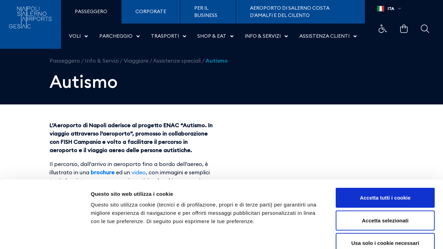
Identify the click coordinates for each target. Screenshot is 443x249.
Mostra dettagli (364, 235)
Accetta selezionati (385, 181)
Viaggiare (136, 60)
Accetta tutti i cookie (385, 158)
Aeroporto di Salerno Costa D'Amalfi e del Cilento (289, 12)
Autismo (217, 60)
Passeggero (64, 60)
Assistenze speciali (177, 60)
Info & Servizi (102, 60)
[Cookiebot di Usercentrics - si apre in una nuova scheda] (45, 235)
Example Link (383, 29)
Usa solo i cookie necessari (385, 203)
